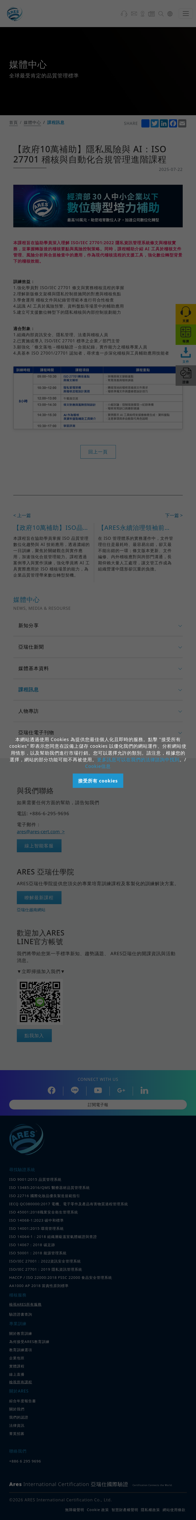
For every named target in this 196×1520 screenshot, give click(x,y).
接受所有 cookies (98, 781)
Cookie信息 (98, 766)
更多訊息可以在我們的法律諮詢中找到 (138, 759)
